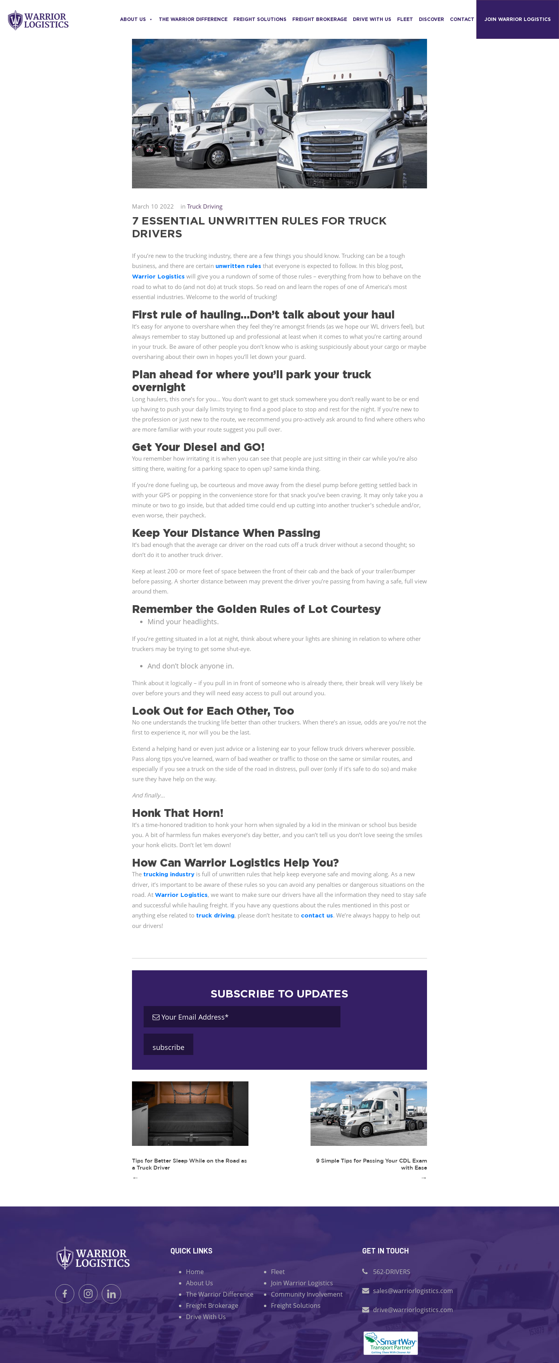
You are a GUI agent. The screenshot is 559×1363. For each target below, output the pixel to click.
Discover (431, 19)
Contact (462, 19)
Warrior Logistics (158, 276)
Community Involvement (307, 1294)
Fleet (405, 19)
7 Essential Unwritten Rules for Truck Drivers (259, 226)
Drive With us (372, 19)
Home (195, 1271)
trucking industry (168, 874)
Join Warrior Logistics (517, 19)
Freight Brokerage (319, 19)
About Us (136, 19)
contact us (317, 915)
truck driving (215, 915)
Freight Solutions (259, 19)
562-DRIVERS (391, 1271)
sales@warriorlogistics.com (413, 1290)
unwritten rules (238, 266)
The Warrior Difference (193, 19)
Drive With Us (206, 1317)
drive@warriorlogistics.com (413, 1310)
